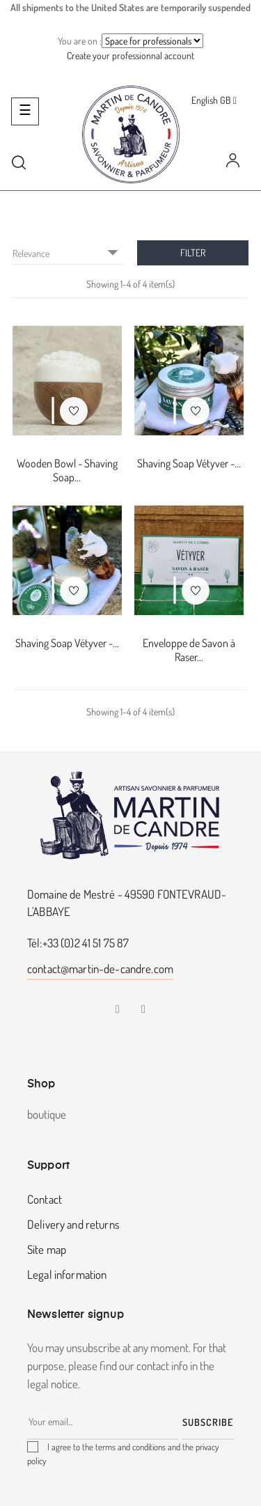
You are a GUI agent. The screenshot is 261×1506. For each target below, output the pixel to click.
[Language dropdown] (214, 100)
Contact (44, 1199)
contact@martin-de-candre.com (100, 968)
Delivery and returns (73, 1224)
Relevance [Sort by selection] (69, 252)
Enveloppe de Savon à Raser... (189, 650)
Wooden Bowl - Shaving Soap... (67, 470)
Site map (46, 1249)
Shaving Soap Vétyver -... (189, 463)
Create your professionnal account (130, 55)
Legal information (66, 1274)
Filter (192, 252)
